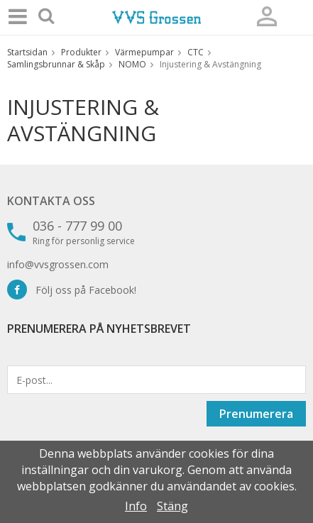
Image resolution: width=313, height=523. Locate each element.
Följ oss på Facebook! (71, 290)
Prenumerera (256, 414)
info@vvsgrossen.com (58, 264)
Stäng (172, 506)
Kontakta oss (51, 201)
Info (136, 506)
